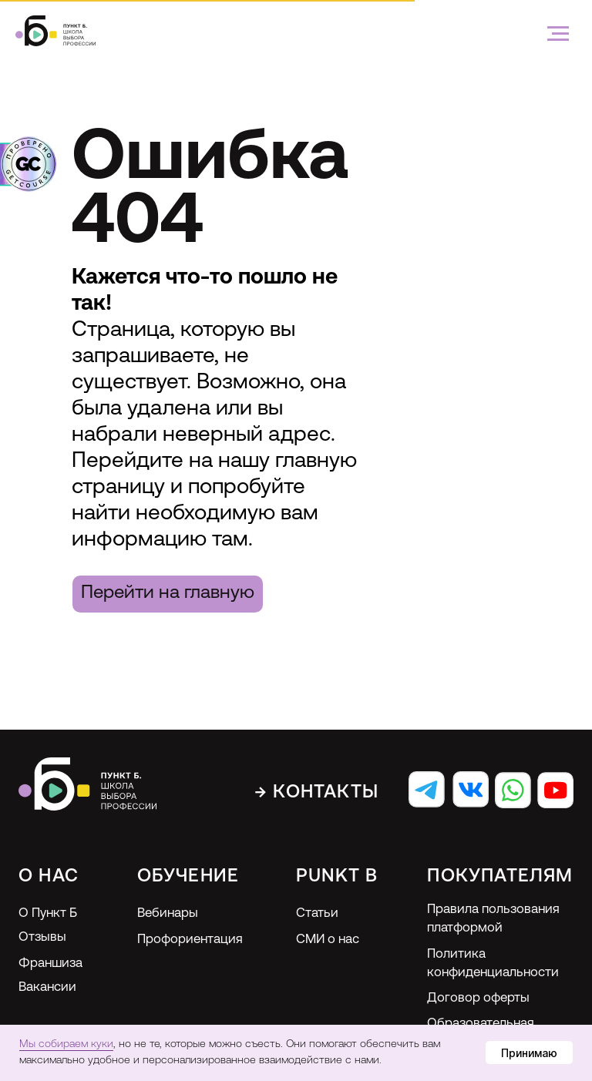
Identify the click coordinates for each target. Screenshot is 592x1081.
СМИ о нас (327, 939)
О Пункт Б (47, 913)
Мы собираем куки (66, 1044)
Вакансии (47, 987)
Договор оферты (478, 998)
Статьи (317, 913)
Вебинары (167, 913)
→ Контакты (316, 793)
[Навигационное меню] (558, 34)
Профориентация (190, 939)
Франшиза (50, 963)
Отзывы (42, 937)
